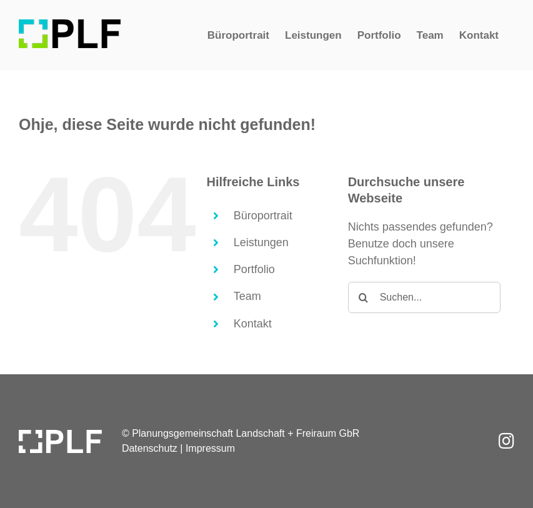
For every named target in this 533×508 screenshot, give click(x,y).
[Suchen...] (424, 297)
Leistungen (261, 242)
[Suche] (363, 297)
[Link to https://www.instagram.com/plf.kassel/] (506, 441)
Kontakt (253, 323)
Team (247, 296)
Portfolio (254, 269)
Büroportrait (263, 215)
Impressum (210, 448)
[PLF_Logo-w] (60, 435)
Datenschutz (149, 448)
